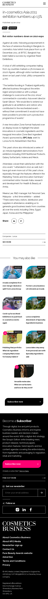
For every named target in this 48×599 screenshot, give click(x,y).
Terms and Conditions (14, 561)
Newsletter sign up (13, 545)
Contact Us (8, 549)
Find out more (9, 478)
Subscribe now (15, 402)
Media (5, 27)
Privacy (6, 565)
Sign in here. (24, 471)
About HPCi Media (12, 541)
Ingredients (12, 27)
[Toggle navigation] (44, 3)
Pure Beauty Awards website (18, 553)
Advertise (8, 557)
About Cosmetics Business (17, 537)
